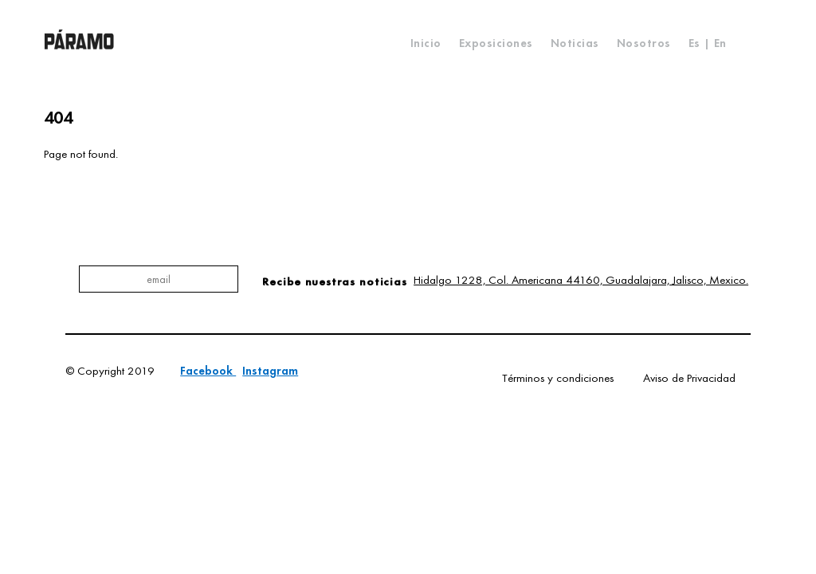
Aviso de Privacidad (689, 378)
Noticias (575, 42)
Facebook (208, 370)
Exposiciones (496, 42)
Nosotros (644, 42)
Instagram (270, 370)
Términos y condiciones (558, 378)
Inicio (425, 42)
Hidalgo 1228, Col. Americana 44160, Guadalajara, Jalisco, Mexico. (581, 280)
